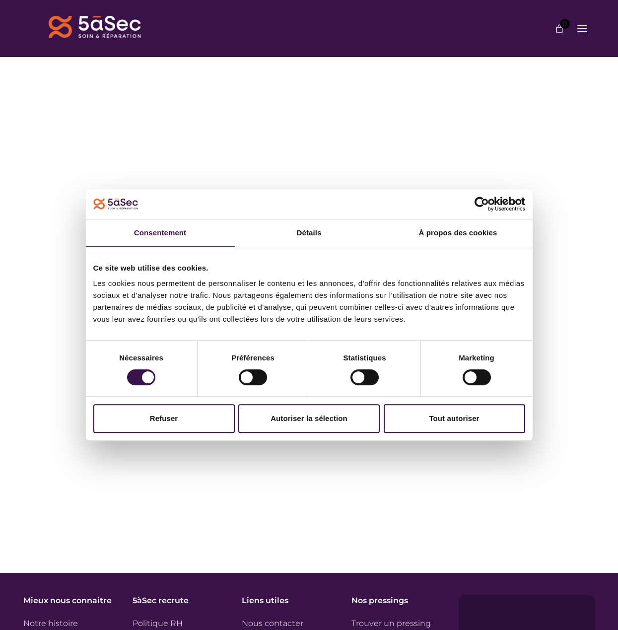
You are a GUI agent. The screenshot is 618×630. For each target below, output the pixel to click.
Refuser (164, 418)
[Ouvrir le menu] (582, 29)
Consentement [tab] (160, 232)
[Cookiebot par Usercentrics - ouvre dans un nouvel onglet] (481, 204)
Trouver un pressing (391, 623)
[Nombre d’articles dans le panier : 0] (559, 29)
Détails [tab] (309, 232)
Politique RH (158, 623)
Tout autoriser (454, 418)
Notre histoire (50, 623)
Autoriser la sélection (309, 418)
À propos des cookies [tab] (458, 232)
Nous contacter (272, 623)
